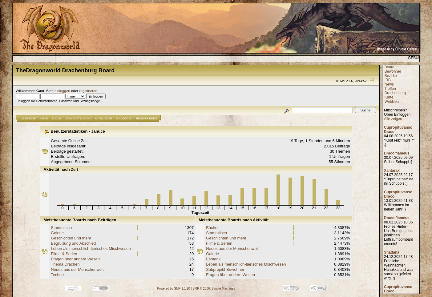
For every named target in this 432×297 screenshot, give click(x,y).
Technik (57, 274)
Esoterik (213, 259)
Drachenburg (395, 93)
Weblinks (392, 101)
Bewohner (393, 71)
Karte (389, 97)
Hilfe (44, 118)
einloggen (62, 91)
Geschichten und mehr (71, 238)
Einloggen (124, 118)
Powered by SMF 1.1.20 (173, 288)
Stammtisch (61, 227)
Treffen (390, 88)
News (389, 84)
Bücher (212, 227)
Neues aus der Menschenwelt (77, 269)
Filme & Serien (64, 253)
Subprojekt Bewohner (225, 269)
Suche (57, 118)
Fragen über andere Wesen (75, 259)
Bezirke (391, 76)
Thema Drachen (65, 264)
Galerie (57, 233)
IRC (388, 80)
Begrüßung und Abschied (73, 243)
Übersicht (29, 118)
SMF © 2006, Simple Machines (213, 288)
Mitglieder (103, 118)
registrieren (88, 91)
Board (389, 67)
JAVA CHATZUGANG (78, 118)
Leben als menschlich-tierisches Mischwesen (91, 248)
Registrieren (146, 118)
